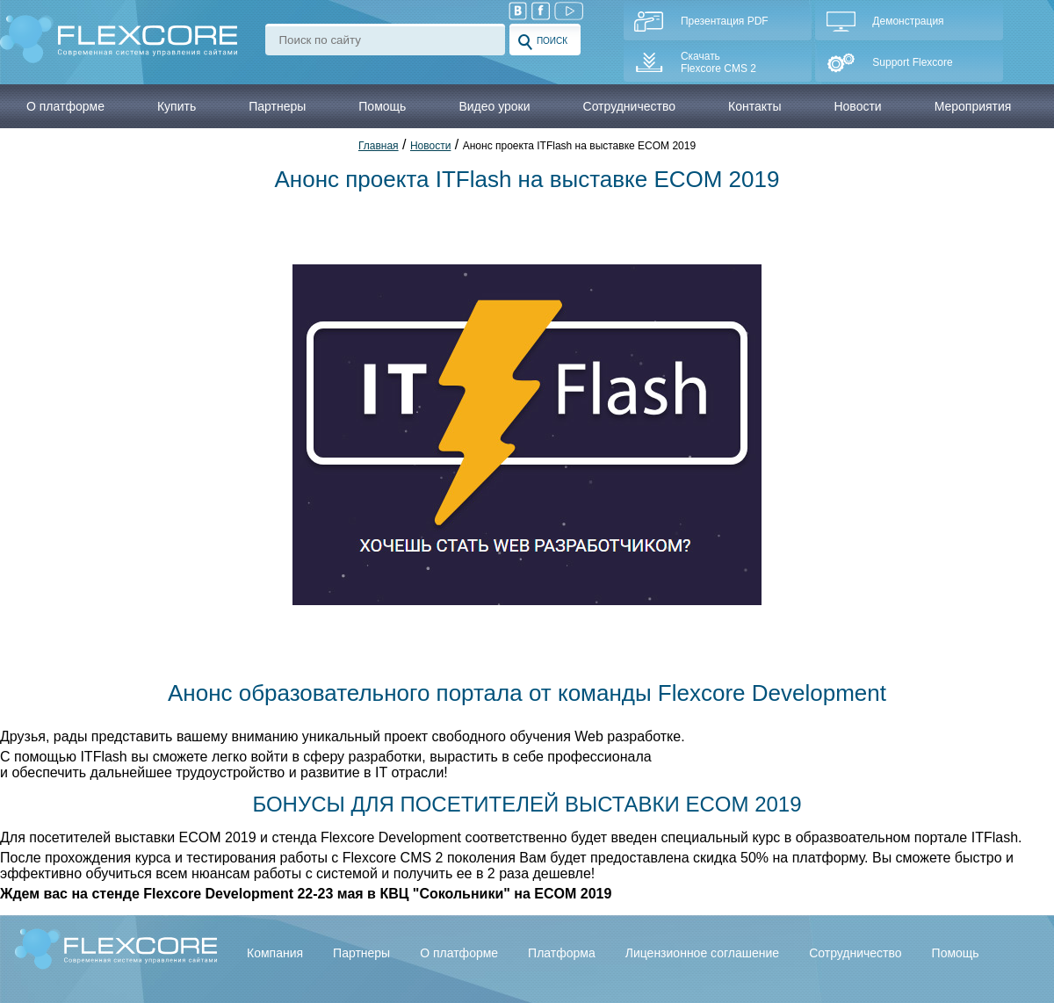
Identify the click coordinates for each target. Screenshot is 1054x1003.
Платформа (562, 953)
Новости (857, 106)
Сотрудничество (855, 953)
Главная (378, 146)
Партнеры (361, 953)
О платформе (459, 953)
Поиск (542, 42)
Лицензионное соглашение (702, 953)
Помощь (955, 953)
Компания (275, 953)
